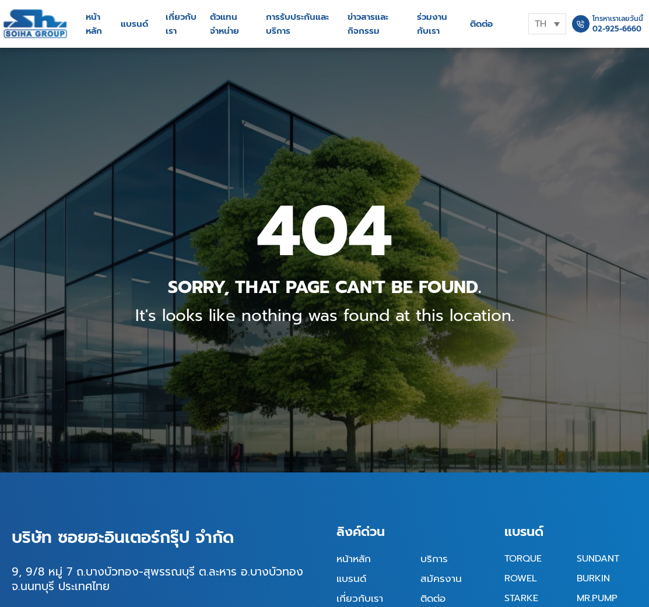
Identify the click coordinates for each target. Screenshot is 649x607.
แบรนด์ (134, 23)
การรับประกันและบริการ (297, 23)
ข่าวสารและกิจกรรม (368, 23)
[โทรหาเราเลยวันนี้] (581, 24)
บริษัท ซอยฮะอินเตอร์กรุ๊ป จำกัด (123, 537)
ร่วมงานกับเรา (432, 23)
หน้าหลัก (94, 23)
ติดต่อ (481, 23)
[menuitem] (547, 23)
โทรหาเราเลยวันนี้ (617, 18)
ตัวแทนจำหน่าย (224, 23)
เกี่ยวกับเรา (181, 23)
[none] (547, 23)
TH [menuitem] (540, 24)
